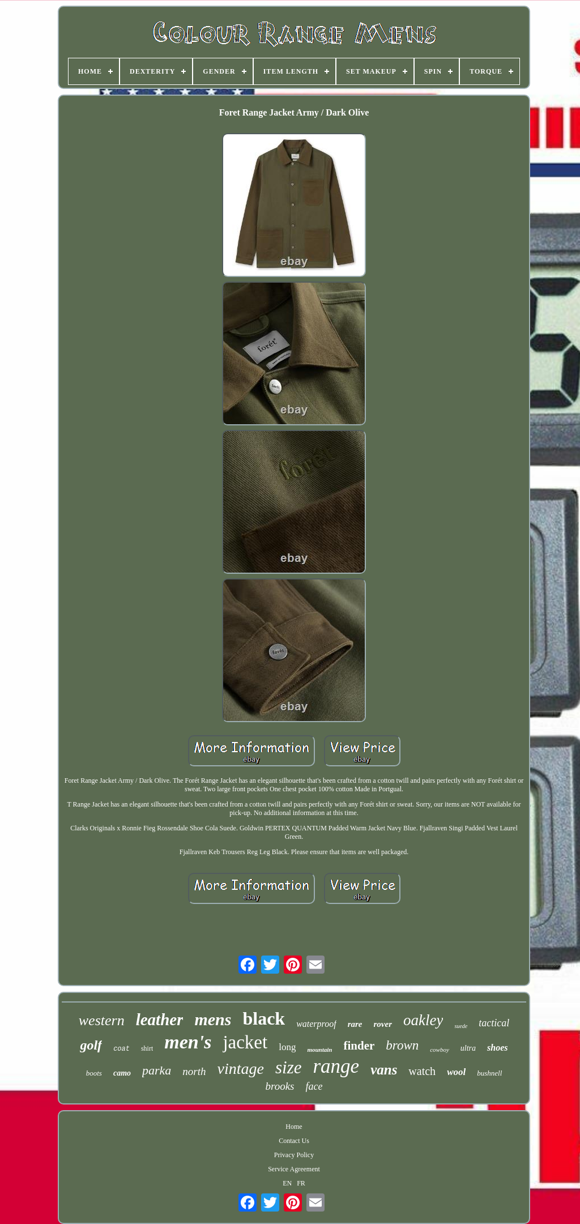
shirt (147, 1048)
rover (383, 1024)
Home (293, 1127)
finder (358, 1045)
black (263, 1018)
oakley (423, 1020)
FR (301, 1183)
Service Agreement (294, 1169)
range (336, 1066)
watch (422, 1071)
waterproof (316, 1024)
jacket (245, 1042)
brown (402, 1045)
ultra (468, 1048)
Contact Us (294, 1141)
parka (156, 1070)
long (287, 1047)
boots (94, 1073)
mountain (319, 1049)
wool (456, 1072)
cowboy (439, 1049)
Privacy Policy (294, 1155)
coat (121, 1049)
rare (355, 1024)
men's (187, 1041)
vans (383, 1069)
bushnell (489, 1073)
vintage (241, 1068)
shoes (497, 1047)
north (194, 1071)
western (102, 1020)
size (288, 1067)
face (314, 1086)
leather (160, 1019)
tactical (494, 1023)
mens (212, 1019)
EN (287, 1183)
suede (460, 1026)
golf (91, 1045)
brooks (279, 1086)
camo (122, 1073)
